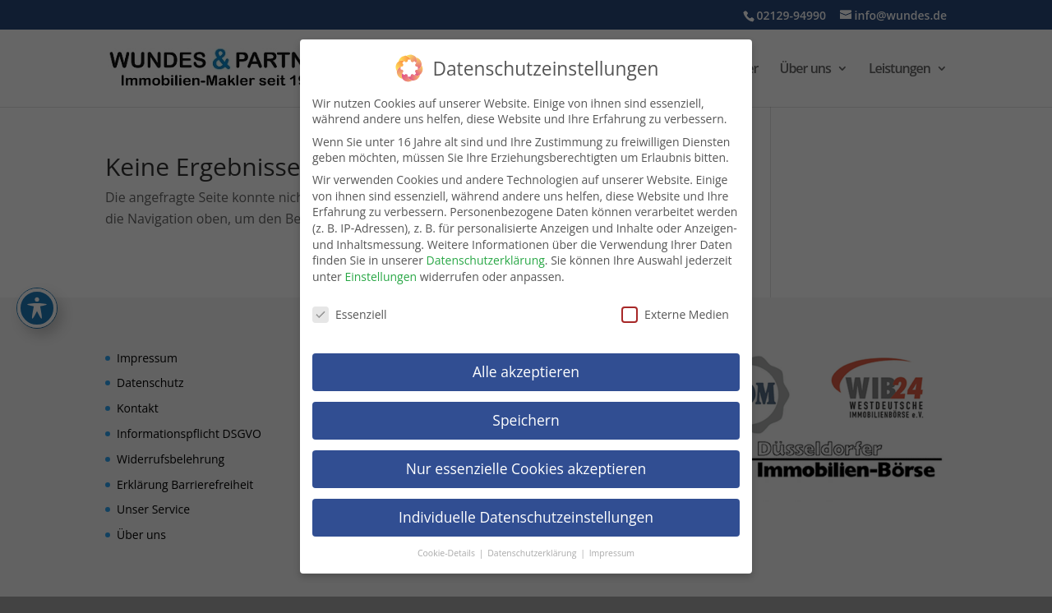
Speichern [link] (525, 416)
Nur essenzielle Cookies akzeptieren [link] (526, 464)
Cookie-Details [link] (448, 549)
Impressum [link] (611, 549)
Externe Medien (675, 310)
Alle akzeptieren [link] (526, 367)
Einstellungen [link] (380, 272)
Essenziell (349, 310)
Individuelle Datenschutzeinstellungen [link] (526, 513)
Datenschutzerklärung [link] (486, 256)
